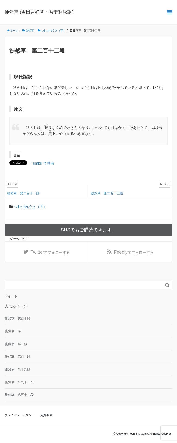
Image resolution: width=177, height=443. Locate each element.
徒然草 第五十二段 (19, 395)
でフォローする (50, 252)
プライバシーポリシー (20, 415)
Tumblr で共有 (42, 163)
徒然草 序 (13, 331)
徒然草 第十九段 (17, 369)
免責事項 (46, 415)
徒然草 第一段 (16, 344)
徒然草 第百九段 (17, 356)
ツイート (11, 296)
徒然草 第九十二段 (19, 382)
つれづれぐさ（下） (30, 207)
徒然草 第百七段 (17, 318)
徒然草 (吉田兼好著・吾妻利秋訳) (39, 11)
